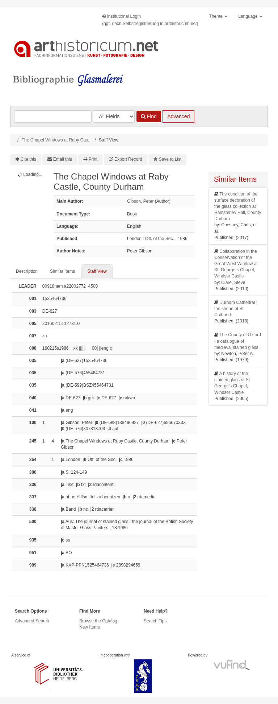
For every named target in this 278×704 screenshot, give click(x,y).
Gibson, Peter (140, 201)
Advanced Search (32, 620)
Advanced (178, 116)
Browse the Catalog (98, 620)
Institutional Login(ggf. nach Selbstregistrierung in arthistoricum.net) (150, 20)
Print (93, 159)
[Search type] (114, 116)
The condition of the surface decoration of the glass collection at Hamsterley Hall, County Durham (237, 207)
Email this (62, 159)
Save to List (170, 159)
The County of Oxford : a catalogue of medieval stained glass (237, 341)
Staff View (97, 271)
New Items (89, 627)
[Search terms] (53, 116)
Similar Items (62, 271)
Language (250, 16)
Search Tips (155, 620)
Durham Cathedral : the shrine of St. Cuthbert (235, 308)
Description (27, 271)
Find (149, 116)
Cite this (28, 159)
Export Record (128, 159)
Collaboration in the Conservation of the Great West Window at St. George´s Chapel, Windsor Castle (236, 264)
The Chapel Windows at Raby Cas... (57, 140)
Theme (218, 16)
